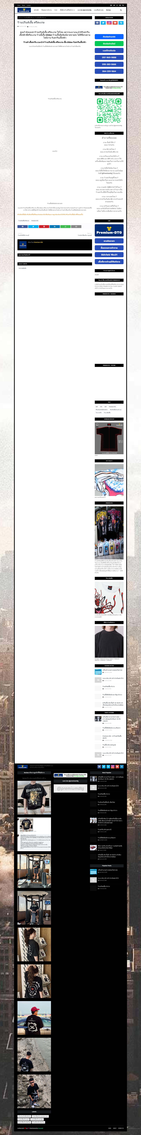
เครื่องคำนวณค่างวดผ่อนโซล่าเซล (112, 670)
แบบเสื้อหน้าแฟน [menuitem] (99, 10)
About (23, 5)
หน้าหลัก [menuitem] (36, 10)
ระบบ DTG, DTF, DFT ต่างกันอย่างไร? (113, 678)
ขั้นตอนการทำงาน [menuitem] (46, 10)
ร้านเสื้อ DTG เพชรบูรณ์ (109, 745)
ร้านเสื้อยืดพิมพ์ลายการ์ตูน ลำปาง (112, 695)
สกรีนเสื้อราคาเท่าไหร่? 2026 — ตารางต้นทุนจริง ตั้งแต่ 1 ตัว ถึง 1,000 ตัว (111, 719)
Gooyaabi (40, 1128)
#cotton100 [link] (41, 214)
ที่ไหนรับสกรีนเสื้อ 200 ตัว (102, 409)
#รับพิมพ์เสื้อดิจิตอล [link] (32, 214)
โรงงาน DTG (99, 412)
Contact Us (121, 1128)
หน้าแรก (21, 17)
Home (18, 5)
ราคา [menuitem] (55, 10)
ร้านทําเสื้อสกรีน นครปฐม (37, 1119)
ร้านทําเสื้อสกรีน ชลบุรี (23, 1119)
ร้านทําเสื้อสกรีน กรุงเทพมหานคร (40, 1116)
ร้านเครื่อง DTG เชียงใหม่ (38, 1122)
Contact (29, 5)
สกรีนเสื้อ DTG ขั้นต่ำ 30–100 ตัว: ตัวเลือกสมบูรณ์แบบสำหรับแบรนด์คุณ (113, 704)
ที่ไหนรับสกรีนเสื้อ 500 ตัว (24, 1116)
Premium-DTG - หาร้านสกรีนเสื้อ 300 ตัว (112, 737)
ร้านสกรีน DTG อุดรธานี (104, 829)
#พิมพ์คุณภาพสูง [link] (50, 214)
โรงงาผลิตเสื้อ (107, 412)
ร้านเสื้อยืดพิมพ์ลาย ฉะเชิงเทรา (111, 728)
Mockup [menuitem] (108, 10)
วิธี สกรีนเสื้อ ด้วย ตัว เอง (115, 409)
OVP (106, 406)
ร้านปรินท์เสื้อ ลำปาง (109, 686)
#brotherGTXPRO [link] (60, 214)
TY (28, 1128)
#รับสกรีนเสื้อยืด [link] (70, 214)
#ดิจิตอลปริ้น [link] (79, 214)
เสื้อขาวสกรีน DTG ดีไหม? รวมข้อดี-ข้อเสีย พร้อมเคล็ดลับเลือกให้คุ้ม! (110, 847)
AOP (97, 406)
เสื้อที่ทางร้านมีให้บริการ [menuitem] (66, 10)
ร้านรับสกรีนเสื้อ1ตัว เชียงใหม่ (106, 802)
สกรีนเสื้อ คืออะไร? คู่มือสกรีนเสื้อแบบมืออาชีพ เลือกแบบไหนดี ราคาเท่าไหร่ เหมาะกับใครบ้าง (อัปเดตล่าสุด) (110, 821)
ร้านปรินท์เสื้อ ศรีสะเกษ (29, 17)
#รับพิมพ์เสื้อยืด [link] (21, 214)
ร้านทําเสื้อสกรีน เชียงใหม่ (24, 1122)
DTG (101, 406)
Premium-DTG (22, 26)
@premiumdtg (70, 788)
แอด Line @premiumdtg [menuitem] (84, 10)
